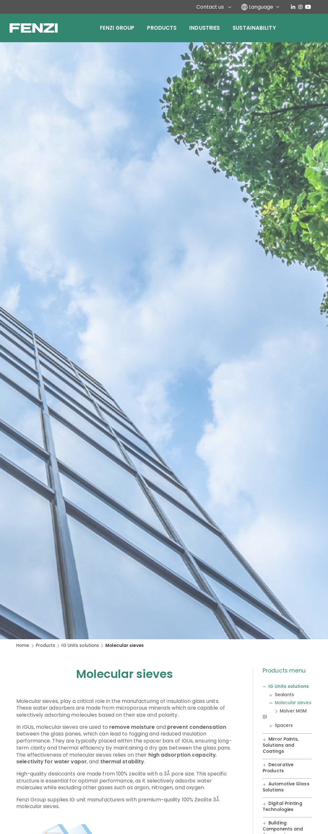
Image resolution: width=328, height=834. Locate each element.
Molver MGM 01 (285, 714)
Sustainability (254, 28)
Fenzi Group (117, 28)
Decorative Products (278, 768)
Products (161, 28)
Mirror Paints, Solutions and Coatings (281, 745)
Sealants (284, 695)
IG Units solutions (80, 645)
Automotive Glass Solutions (286, 787)
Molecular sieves (293, 703)
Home (22, 645)
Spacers (284, 725)
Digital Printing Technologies (282, 806)
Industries (204, 28)
